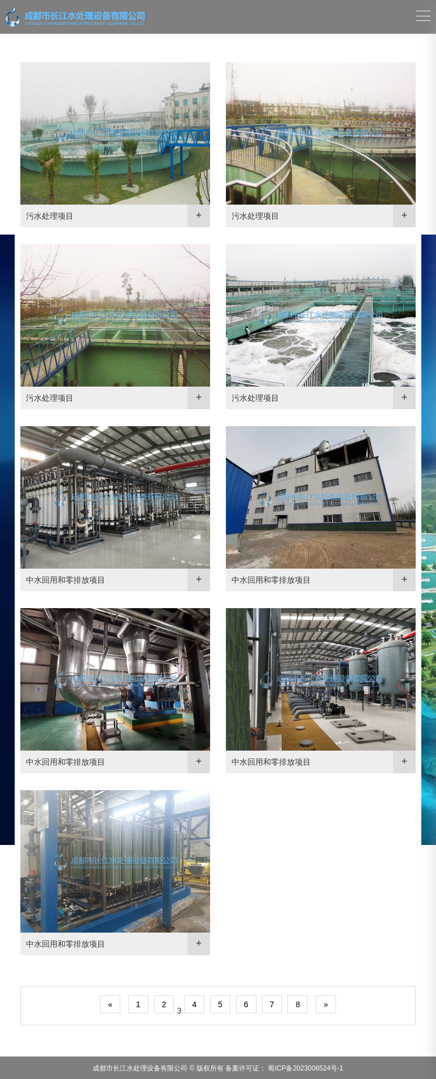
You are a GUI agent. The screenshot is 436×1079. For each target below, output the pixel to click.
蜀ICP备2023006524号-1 (304, 1068)
